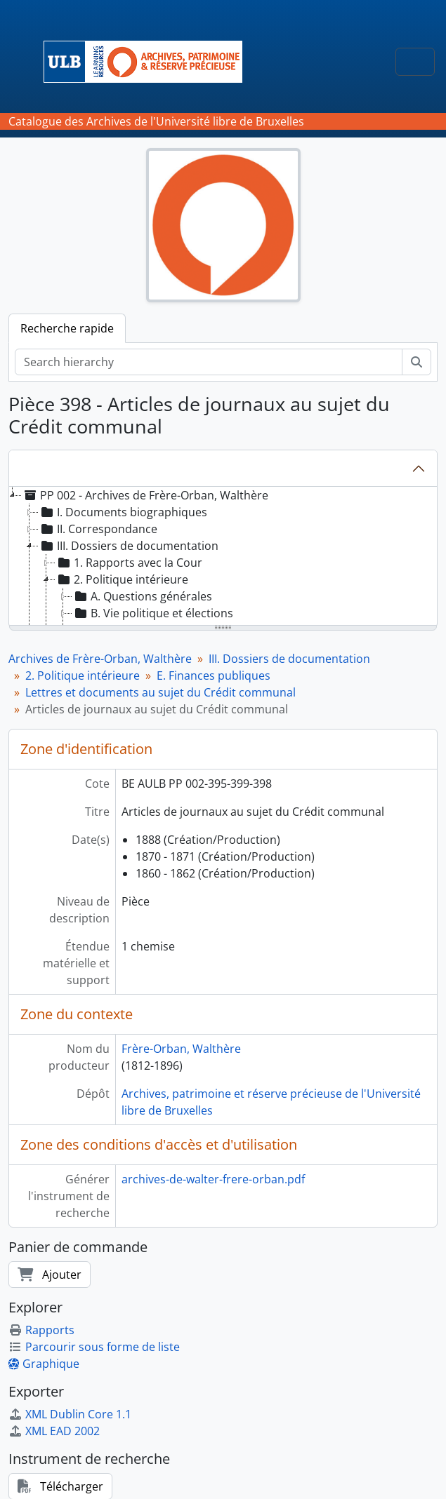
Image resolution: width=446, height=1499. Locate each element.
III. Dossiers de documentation (289, 658)
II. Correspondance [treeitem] (98, 528)
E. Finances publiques (213, 675)
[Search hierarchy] (208, 362)
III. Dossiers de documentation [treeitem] (128, 545)
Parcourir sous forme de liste (94, 1347)
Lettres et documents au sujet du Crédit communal (160, 692)
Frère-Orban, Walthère (181, 1048)
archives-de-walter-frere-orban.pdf (213, 1179)
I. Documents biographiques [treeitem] (123, 512)
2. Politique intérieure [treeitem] (121, 579)
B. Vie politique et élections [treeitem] (152, 613)
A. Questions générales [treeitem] (142, 596)
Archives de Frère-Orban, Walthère (100, 658)
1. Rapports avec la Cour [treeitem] (128, 562)
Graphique (43, 1363)
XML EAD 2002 (54, 1431)
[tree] (223, 557)
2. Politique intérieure (82, 675)
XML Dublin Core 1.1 (69, 1414)
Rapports (41, 1330)
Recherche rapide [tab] (67, 328)
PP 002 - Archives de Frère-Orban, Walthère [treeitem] (145, 495)
